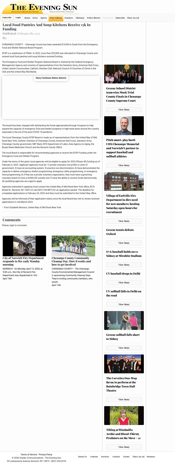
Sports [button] (44, 18)
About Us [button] (82, 457)
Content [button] (94, 457)
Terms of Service (29, 454)
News (35, 18)
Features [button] (69, 18)
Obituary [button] (80, 18)
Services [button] (105, 457)
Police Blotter (93, 18)
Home (27, 18)
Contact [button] (116, 457)
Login (18, 18)
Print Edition (56, 18)
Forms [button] (126, 457)
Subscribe (6, 18)
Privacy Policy (45, 454)
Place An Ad (133, 18)
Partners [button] (151, 457)
